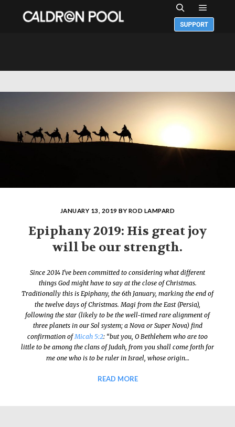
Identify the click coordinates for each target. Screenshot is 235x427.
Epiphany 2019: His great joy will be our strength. (117, 239)
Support (194, 24)
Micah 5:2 (88, 336)
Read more (118, 379)
